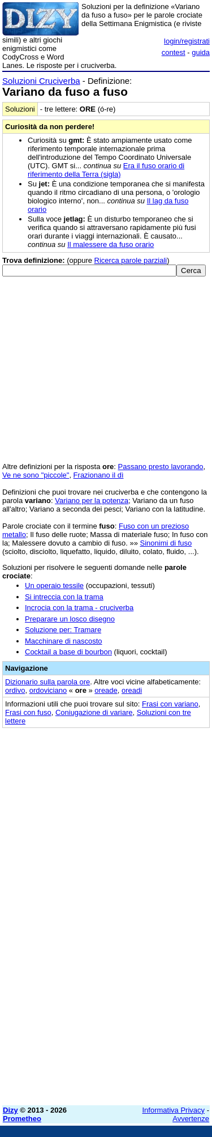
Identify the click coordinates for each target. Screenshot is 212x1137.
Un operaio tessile (54, 585)
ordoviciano (48, 690)
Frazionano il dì (98, 475)
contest (173, 52)
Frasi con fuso (28, 712)
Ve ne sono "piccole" (35, 475)
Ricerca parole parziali (130, 260)
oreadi (132, 690)
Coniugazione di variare (94, 712)
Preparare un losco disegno (70, 619)
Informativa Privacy (173, 1110)
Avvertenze (190, 1118)
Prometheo (22, 1118)
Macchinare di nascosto (63, 641)
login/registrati (187, 41)
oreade (105, 690)
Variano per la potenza (91, 500)
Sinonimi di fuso (166, 543)
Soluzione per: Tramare (63, 629)
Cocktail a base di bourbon (68, 652)
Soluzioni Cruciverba (41, 81)
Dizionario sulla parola (47, 682)
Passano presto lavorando (161, 466)
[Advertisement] (106, 990)
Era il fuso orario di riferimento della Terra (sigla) (106, 169)
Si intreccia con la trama (64, 597)
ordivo (15, 690)
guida (201, 52)
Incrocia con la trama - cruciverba (79, 607)
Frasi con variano (170, 704)
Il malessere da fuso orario (110, 244)
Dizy (10, 1110)
